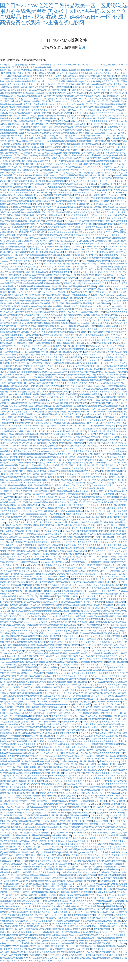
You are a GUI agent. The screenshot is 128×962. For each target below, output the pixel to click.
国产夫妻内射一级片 (72, 263)
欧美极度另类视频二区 (72, 107)
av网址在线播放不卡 (24, 756)
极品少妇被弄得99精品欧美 (29, 693)
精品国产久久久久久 (81, 218)
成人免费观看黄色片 (24, 679)
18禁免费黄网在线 (96, 187)
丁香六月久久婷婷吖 (61, 192)
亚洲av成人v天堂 (56, 215)
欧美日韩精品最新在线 (13, 528)
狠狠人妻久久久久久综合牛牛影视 (99, 741)
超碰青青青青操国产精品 (41, 255)
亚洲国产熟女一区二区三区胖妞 (29, 374)
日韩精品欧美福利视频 (84, 161)
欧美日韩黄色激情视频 (18, 246)
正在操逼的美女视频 (66, 892)
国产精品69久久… (96, 935)
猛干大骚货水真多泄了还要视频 (19, 414)
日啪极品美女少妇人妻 (110, 790)
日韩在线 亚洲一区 (86, 278)
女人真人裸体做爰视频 (44, 414)
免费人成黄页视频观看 (42, 204)
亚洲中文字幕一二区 (9, 380)
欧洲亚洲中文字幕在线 (46, 898)
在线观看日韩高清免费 (47, 190)
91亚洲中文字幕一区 (97, 491)
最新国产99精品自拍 (30, 562)
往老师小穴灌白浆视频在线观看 (54, 70)
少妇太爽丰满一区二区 (107, 184)
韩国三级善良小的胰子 (100, 158)
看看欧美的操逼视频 (81, 87)
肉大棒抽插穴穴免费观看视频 (26, 437)
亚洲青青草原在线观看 (52, 335)
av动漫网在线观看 (104, 901)
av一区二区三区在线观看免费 (66, 727)
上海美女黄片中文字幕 (65, 366)
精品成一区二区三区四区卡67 (55, 372)
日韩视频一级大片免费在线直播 (80, 519)
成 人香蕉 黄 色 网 (112, 809)
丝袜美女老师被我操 (79, 403)
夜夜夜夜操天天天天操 (77, 187)
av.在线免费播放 (62, 98)
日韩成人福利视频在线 (72, 335)
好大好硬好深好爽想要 (21, 81)
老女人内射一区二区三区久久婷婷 (55, 562)
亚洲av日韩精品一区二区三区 (18, 574)
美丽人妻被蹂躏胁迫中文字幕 (13, 477)
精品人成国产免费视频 (58, 78)
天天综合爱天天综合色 (54, 858)
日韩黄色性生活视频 (65, 73)
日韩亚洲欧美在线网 (51, 687)
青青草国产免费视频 (47, 326)
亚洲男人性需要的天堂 (90, 886)
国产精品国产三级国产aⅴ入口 (106, 380)
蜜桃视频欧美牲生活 (9, 804)
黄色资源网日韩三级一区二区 (87, 369)
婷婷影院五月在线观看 (36, 738)
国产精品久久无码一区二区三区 (33, 801)
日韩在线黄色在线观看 (40, 201)
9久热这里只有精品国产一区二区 (87, 309)
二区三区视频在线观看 (48, 596)
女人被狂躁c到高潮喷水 (48, 155)
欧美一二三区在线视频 (83, 585)
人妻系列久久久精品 (87, 184)
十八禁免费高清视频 (43, 343)
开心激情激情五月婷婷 (111, 471)
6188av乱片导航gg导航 (15, 784)
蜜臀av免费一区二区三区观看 (92, 133)
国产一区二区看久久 (73, 298)
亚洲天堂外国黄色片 (55, 662)
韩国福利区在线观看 (43, 423)
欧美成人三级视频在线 (73, 605)
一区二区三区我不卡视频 (81, 821)
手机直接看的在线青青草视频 (22, 224)
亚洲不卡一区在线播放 (96, 468)
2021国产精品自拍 (45, 224)
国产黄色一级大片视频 (111, 300)
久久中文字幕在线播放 (42, 275)
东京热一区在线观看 (81, 113)
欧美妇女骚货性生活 (19, 172)
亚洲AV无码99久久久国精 (22, 633)
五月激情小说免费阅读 (31, 306)
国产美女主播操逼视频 (70, 437)
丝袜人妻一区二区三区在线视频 (106, 101)
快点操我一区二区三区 (76, 719)
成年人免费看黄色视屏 (96, 84)
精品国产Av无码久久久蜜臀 (56, 474)
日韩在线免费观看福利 (17, 485)
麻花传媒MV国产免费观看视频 (59, 551)
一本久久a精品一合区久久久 (89, 323)
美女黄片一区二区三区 (100, 838)
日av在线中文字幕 (91, 298)
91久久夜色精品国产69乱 (57, 389)
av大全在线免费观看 (65, 943)
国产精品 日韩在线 (11, 556)
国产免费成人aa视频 (16, 585)
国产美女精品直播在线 (112, 323)
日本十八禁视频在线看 (84, 818)
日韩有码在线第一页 (56, 116)
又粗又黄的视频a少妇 (112, 127)
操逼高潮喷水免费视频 (109, 673)
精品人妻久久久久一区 (21, 90)
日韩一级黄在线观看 (40, 218)
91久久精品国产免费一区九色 (19, 522)
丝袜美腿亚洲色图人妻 (71, 81)
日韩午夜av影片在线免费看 (19, 76)
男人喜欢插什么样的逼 (105, 892)
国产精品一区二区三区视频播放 (82, 110)
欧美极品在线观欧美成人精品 (13, 389)
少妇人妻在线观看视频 (10, 636)
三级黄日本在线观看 (30, 70)
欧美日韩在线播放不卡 (75, 955)
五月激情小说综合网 (99, 78)
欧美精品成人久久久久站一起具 (111, 440)
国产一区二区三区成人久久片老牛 (68, 352)
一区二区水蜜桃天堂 (65, 172)
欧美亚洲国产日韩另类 (69, 596)
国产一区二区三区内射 (52, 556)
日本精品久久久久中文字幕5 (50, 150)
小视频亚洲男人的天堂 (75, 662)
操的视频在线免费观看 (103, 866)
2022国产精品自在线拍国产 (112, 417)
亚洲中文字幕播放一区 (34, 101)
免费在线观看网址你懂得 (24, 645)
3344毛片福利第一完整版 (98, 155)
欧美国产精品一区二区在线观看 (88, 608)
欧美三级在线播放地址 (10, 127)
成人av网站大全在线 (43, 756)
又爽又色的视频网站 (103, 73)
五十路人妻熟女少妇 (20, 255)
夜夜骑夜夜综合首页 (33, 565)
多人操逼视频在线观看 (88, 542)
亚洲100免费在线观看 (46, 354)
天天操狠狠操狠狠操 (49, 804)
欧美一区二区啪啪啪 (32, 906)
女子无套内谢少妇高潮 (92, 357)
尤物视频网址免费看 (29, 460)
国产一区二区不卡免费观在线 (91, 480)
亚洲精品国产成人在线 (34, 929)
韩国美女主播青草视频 (88, 664)
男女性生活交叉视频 (53, 724)
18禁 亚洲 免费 (59, 423)
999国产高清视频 (93, 238)
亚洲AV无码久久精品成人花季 (32, 909)
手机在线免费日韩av (14, 221)
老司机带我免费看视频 (111, 144)
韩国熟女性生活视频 (100, 389)
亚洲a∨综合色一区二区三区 (74, 93)
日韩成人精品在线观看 (19, 576)
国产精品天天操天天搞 (79, 78)
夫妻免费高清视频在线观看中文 (100, 147)
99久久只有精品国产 (100, 747)
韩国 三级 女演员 (88, 596)
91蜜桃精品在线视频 (105, 278)
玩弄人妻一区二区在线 (52, 329)
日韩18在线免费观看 (35, 357)
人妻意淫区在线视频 (28, 881)
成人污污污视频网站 (102, 821)
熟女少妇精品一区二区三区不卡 (61, 465)
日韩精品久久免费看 (78, 801)
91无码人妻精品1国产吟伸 (83, 829)
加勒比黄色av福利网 (37, 642)
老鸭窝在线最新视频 (114, 172)
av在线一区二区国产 (99, 409)
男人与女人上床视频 (66, 326)
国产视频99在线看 (91, 107)
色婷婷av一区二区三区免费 (12, 110)
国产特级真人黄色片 (62, 679)
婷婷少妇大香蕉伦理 (16, 309)
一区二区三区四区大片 (88, 761)
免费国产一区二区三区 (106, 756)
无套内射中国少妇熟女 (100, 539)
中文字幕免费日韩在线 (44, 340)
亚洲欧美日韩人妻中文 (46, 175)
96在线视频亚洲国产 (80, 235)
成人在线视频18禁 (19, 227)
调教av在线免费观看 (114, 70)
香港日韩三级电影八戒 (62, 884)
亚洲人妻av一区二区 (115, 480)
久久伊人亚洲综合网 (85, 241)
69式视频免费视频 (11, 460)
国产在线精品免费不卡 (60, 243)
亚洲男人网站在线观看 (27, 667)
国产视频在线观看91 (24, 340)
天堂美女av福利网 (115, 420)
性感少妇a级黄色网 (52, 548)
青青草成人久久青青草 (22, 425)
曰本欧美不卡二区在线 (51, 107)
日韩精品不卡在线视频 (67, 494)
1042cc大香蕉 (36, 858)
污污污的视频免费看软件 (90, 394)
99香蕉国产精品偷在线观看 (26, 417)
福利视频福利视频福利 (48, 118)
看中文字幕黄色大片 (45, 170)
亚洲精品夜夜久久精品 (89, 141)
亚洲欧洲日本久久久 (104, 463)
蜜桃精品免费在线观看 (39, 235)
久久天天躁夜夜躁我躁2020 (23, 798)
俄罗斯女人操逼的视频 (99, 383)
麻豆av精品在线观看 (55, 357)
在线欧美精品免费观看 (100, 627)
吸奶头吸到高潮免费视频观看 (107, 585)
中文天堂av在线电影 (18, 448)
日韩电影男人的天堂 (66, 440)
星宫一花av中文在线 (106, 110)
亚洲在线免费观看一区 (96, 662)
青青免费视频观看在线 (79, 627)
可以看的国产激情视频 (53, 209)
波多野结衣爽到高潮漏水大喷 (87, 340)
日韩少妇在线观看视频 (106, 397)
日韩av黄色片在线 (61, 121)
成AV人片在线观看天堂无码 (101, 682)
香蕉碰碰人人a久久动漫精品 (58, 673)
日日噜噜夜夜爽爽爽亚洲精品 (70, 511)
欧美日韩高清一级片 (89, 878)
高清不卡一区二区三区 (58, 84)
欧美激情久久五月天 (52, 482)
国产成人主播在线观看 (95, 514)
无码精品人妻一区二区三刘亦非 (98, 175)
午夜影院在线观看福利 (108, 659)
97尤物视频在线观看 (70, 525)
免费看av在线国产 (112, 653)
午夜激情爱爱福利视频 (60, 787)
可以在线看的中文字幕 (37, 477)
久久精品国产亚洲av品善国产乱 (21, 608)
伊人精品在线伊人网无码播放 (114, 886)
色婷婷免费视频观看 (93, 619)
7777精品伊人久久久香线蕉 (57, 454)
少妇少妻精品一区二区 (74, 252)
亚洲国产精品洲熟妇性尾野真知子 (87, 864)
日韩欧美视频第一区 (92, 676)
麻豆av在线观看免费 (25, 497)
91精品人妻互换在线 (80, 212)
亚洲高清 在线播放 (8, 266)
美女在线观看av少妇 (117, 266)
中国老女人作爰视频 (37, 116)
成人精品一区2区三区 (79, 409)
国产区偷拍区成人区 (101, 272)
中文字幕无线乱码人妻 (46, 730)
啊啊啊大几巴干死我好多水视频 (80, 650)
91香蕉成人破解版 (38, 400)
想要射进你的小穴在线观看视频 (113, 542)
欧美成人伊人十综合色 (100, 391)
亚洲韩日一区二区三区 (67, 730)
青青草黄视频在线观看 (33, 283)
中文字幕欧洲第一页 (97, 138)
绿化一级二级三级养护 (35, 124)
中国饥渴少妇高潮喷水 (78, 588)
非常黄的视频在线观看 (27, 130)
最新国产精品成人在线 (50, 525)
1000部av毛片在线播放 (94, 153)
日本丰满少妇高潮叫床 (23, 568)
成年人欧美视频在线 (101, 303)
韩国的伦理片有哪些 (109, 141)
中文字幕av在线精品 (60, 320)
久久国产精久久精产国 (100, 611)
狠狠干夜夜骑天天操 (91, 804)
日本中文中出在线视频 (99, 403)
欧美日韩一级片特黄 (22, 369)
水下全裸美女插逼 (82, 195)
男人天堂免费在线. (111, 96)
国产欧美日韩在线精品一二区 (80, 411)
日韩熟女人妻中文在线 (36, 309)
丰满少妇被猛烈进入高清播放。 (74, 505)
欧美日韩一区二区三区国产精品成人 (75, 457)
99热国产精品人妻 (41, 425)
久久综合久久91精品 (92, 414)
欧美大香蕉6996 (55, 448)
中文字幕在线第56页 (9, 591)
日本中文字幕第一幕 (18, 116)
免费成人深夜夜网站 (35, 161)
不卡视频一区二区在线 (104, 778)
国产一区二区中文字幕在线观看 (73, 138)
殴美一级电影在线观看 (34, 903)
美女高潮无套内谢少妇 (69, 667)
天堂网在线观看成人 (107, 849)
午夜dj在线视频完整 (31, 827)
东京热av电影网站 (82, 258)
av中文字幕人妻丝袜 (49, 761)
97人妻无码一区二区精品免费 (68, 497)
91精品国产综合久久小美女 (53, 238)
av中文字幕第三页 (46, 269)
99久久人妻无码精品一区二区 (57, 829)
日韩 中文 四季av (55, 477)
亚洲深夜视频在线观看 (78, 332)
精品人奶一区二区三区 (106, 812)
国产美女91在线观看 (81, 485)
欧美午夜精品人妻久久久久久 (114, 369)
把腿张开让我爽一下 (78, 889)
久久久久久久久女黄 (99, 235)
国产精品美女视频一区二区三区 (69, 269)
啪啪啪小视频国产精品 (100, 221)
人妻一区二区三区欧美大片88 (46, 431)
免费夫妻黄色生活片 (68, 733)
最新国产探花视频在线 (83, 699)
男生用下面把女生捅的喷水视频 (59, 161)
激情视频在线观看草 (36, 750)
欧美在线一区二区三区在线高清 (29, 653)
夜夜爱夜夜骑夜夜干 (77, 420)
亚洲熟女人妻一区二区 (50, 127)
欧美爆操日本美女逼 (65, 354)
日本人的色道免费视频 (48, 667)
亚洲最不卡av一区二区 (96, 215)
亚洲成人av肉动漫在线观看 (48, 337)
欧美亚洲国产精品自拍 (74, 448)
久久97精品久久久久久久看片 (113, 664)
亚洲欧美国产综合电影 (112, 545)
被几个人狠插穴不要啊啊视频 (69, 684)
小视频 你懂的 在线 (111, 477)
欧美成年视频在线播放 (60, 218)
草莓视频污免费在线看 (64, 756)
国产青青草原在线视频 (48, 457)
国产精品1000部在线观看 (115, 232)
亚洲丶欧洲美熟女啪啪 (36, 707)
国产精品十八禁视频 (94, 269)
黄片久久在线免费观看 (23, 647)
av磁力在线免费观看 (107, 775)
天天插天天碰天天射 (87, 844)
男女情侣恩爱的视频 (34, 289)
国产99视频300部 (115, 468)
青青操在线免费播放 (59, 420)
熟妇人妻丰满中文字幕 (72, 741)
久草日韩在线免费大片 (15, 178)
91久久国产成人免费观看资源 (24, 118)
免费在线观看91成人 (53, 263)
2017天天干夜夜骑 (29, 622)
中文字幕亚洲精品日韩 (34, 650)
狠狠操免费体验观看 (83, 73)
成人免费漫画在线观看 (36, 682)
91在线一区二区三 (88, 534)
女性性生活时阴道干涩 (106, 224)
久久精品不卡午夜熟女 (101, 218)
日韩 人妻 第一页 (80, 835)
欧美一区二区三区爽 (97, 124)
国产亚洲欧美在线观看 (116, 246)
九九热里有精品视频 (20, 858)
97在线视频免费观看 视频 (35, 627)
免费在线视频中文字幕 (15, 93)
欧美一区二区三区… (41, 349)
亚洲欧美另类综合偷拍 (36, 585)
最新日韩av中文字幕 (114, 335)
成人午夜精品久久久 (26, 170)
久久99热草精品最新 (9, 664)
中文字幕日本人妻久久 (13, 613)
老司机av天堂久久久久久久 (32, 158)
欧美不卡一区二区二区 (106, 940)
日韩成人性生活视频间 (21, 611)
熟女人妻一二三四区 (43, 121)
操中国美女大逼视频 (111, 437)
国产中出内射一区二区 (19, 701)
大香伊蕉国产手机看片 (89, 76)
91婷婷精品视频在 (21, 187)
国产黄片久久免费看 (91, 471)
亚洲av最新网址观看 (97, 377)
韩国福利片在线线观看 (117, 263)
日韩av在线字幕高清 (53, 283)
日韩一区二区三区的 (62, 280)
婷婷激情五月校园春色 (81, 807)
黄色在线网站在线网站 (112, 428)
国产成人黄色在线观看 (94, 508)
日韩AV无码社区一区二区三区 (56, 821)
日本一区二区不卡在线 (94, 246)
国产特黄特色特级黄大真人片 (85, 673)
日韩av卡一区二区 (94, 423)
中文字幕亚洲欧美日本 (95, 593)
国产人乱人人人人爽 (69, 946)
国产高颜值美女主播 (81, 562)
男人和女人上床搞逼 (82, 101)
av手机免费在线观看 (24, 923)
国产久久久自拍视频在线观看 (64, 770)
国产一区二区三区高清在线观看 (56, 212)
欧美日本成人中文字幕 (72, 337)
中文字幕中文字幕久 (37, 227)
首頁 (82, 47)
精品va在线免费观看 (106, 938)
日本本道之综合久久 (12, 670)
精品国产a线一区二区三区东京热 (110, 932)
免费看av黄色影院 (74, 781)
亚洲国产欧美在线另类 (27, 579)
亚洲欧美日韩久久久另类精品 (113, 107)
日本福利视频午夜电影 (44, 286)
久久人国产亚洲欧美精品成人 (41, 377)
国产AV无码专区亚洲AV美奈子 (88, 96)
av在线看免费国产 (57, 517)
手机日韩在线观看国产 (117, 138)
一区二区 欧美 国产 (55, 514)
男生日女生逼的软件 (33, 696)
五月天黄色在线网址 (108, 494)
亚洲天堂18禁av (117, 93)
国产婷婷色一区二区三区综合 (62, 241)
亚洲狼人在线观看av (47, 579)
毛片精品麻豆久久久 (20, 317)
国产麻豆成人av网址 (56, 707)
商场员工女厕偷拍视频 (61, 201)
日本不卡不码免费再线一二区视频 (24, 107)
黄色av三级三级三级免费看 (63, 923)
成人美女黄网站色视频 (82, 306)
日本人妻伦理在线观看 (56, 443)
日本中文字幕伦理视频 (100, 98)
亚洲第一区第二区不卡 (29, 804)
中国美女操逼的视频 (34, 135)
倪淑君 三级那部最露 (20, 78)
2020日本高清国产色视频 (41, 164)
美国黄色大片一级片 (112, 565)
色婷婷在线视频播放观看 (28, 559)
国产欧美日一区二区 (9, 198)
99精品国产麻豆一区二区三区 (101, 372)
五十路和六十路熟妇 (12, 215)
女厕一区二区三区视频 (34, 221)
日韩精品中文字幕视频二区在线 (56, 306)
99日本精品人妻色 (88, 130)
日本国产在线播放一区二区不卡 (112, 923)
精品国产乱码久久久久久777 (110, 286)
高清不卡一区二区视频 (19, 502)
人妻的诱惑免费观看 (99, 212)
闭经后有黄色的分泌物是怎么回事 (22, 790)
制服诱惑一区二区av (69, 852)
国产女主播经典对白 (30, 409)
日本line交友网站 (80, 491)
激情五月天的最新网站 (55, 719)
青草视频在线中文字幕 (73, 556)
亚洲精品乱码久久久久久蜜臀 (103, 445)
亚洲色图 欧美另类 (80, 611)
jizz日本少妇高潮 (63, 824)
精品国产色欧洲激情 (115, 514)
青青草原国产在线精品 (42, 300)
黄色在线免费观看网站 (116, 153)
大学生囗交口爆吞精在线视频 (70, 175)
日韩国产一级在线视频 (72, 724)
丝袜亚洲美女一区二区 (10, 70)
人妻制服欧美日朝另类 (70, 249)
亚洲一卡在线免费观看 (13, 719)
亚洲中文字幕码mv (46, 96)
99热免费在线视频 (80, 158)
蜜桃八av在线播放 (50, 480)
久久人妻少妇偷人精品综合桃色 (23, 150)
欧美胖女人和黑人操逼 (107, 326)
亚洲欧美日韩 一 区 (71, 283)
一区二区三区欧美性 (80, 454)
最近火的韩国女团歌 (66, 579)
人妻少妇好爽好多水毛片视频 (71, 793)
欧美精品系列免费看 (24, 286)
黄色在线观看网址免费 (19, 434)
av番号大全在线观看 (14, 531)
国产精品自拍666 (14, 315)
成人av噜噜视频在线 (75, 517)
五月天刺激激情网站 (73, 315)
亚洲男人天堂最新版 (89, 727)
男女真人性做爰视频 (64, 608)
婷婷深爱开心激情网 (100, 562)
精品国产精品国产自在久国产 (30, 445)
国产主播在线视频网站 (44, 312)
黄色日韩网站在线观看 (87, 406)
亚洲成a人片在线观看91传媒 (27, 747)
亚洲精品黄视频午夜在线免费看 (78, 929)
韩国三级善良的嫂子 (14, 101)
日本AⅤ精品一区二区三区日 (85, 716)
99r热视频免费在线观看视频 (12, 721)
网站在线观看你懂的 (87, 286)
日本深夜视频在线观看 (48, 130)
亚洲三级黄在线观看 (76, 423)
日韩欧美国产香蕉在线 (17, 181)
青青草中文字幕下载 (75, 116)
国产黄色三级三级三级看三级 (38, 727)
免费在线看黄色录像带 (93, 633)
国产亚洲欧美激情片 (94, 921)
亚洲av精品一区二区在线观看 (41, 488)
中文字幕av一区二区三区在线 (55, 812)
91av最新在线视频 (53, 534)
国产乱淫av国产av (53, 93)
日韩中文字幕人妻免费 (44, 98)
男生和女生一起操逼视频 (18, 232)
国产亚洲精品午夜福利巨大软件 (38, 104)
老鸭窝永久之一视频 (95, 312)
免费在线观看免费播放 (61, 272)
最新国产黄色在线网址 (96, 227)
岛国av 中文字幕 (114, 84)
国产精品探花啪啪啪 (14, 298)
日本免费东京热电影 (38, 630)
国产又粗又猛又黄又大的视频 (82, 425)
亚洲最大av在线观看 (36, 389)
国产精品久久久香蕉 (111, 676)
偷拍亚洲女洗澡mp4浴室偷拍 (112, 613)
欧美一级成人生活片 (14, 952)
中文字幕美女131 (117, 847)
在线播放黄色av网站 (117, 124)
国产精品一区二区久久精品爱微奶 (92, 266)
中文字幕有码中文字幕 (23, 343)
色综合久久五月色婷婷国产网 (86, 488)
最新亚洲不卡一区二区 (96, 135)
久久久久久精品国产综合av (96, 847)
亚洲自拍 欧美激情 (57, 502)
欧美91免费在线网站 (67, 798)
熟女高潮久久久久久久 (49, 417)
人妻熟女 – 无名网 (101, 207)
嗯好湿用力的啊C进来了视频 (66, 300)
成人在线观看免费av (110, 255)
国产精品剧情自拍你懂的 (47, 938)
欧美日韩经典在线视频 (32, 866)
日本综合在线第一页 (73, 150)
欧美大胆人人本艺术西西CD (59, 309)
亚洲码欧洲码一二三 (14, 153)
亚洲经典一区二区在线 (37, 84)
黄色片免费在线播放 (66, 952)
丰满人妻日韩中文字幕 (67, 460)
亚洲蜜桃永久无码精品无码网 (111, 130)
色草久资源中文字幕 (105, 500)
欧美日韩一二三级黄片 (27, 619)
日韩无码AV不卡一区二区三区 (40, 753)
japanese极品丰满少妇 (90, 852)
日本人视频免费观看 (79, 710)
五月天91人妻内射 (51, 696)
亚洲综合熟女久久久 (107, 898)
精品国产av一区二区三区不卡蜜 (69, 508)
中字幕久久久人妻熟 (118, 690)
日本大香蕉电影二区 (54, 221)
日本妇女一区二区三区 (27, 596)
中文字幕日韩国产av (47, 511)
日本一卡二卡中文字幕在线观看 (94, 667)
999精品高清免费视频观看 (36, 542)
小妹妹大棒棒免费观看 (56, 650)
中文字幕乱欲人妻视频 (74, 773)
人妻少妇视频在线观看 (65, 753)
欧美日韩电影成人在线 (80, 320)
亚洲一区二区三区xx (107, 795)
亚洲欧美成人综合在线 (33, 829)
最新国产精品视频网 (52, 625)
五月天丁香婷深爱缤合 (15, 932)
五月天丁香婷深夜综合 (89, 571)
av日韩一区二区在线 (100, 295)
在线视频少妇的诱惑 (57, 758)
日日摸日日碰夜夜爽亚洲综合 (58, 178)
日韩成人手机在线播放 (10, 372)
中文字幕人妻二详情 (69, 664)
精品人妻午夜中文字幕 (40, 576)
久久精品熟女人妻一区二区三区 (60, 713)
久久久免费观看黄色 (47, 849)
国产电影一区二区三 (82, 289)
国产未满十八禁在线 (28, 616)
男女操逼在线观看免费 (63, 343)
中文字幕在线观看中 (39, 502)
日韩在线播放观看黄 (70, 144)
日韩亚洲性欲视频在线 (86, 317)
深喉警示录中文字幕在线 (90, 190)
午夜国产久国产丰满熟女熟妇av (29, 554)
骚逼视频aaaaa (16, 713)
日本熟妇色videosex (109, 591)
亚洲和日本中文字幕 (89, 645)
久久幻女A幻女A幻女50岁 (113, 164)
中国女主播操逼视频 (61, 528)
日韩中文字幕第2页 (74, 246)
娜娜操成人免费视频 (32, 795)
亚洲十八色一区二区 (116, 750)
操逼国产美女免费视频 (108, 406)
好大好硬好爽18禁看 (36, 784)
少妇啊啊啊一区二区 (112, 619)
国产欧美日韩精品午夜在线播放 (81, 229)
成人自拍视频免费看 (27, 266)
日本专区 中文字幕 (117, 195)
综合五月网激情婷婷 (19, 192)
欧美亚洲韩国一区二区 (15, 514)
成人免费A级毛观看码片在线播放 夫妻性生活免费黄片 (48, 818)
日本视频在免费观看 (22, 397)
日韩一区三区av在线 (105, 696)
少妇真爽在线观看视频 (55, 246)
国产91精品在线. (36, 246)
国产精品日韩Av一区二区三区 (20, 824)
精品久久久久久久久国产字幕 (113, 488)
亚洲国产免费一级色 (113, 337)
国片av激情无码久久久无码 (99, 738)
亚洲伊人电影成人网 (22, 87)
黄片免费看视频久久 (28, 545)
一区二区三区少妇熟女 (61, 113)
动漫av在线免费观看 (74, 514)
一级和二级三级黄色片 (81, 582)
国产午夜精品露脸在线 (69, 130)
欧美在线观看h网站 (85, 275)
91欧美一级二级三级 (79, 391)
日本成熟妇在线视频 (9, 926)
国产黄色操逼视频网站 (104, 616)
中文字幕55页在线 (100, 195)
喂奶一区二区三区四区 (29, 591)
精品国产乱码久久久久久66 (104, 113)
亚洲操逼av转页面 (30, 670)
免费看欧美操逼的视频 (56, 519)
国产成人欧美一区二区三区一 (35, 215)
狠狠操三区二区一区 (28, 457)
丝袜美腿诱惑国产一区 (30, 946)
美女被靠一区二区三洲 (75, 135)
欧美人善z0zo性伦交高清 (49, 676)
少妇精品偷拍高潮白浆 (116, 935)
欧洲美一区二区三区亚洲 (104, 192)
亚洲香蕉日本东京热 (111, 190)
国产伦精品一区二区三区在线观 (102, 431)
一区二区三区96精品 (55, 841)
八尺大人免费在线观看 (53, 315)
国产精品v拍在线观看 (51, 295)
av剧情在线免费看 (34, 209)
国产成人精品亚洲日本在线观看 (14, 141)
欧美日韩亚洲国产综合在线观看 (87, 164)
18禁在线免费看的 (94, 565)
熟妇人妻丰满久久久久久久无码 (46, 81)
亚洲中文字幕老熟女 (112, 283)
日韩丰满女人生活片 (57, 229)
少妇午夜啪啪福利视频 (46, 440)
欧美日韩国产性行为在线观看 (83, 775)
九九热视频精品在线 (56, 346)
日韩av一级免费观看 (12, 386)
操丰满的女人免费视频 (29, 167)
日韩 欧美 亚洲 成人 (79, 559)
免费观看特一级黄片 (35, 178)
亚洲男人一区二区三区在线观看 (14, 229)
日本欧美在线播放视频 (80, 90)
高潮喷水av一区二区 (60, 576)
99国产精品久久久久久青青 (19, 204)
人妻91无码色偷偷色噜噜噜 (42, 317)
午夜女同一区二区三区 (76, 346)
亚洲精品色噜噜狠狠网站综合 (64, 184)
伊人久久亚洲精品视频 (90, 869)
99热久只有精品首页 (9, 639)
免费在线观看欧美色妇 (15, 465)
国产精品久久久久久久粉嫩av (76, 647)
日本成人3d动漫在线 (65, 463)
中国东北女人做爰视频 (19, 113)
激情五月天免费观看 (65, 96)
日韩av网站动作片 (50, 795)
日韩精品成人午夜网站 (93, 337)
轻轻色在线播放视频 (45, 608)
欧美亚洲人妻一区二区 (18, 243)
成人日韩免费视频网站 (88, 733)
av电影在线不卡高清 (14, 454)
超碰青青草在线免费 (45, 497)
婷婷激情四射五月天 (47, 619)
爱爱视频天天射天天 (55, 784)
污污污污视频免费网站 (31, 372)
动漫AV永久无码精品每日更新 (46, 261)
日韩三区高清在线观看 (38, 485)
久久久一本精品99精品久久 (108, 170)
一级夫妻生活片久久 (52, 531)
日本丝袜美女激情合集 (82, 280)
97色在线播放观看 (119, 588)
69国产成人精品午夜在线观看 (64, 844)
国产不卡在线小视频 (88, 659)
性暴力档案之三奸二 (81, 349)
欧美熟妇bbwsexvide (85, 696)
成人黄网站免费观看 (53, 445)
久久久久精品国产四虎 (72, 676)
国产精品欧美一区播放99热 (50, 545)
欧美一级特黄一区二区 (19, 878)
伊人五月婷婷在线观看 (44, 568)
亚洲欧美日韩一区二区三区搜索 (111, 596)
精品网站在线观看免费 (44, 323)
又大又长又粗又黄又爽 (56, 124)
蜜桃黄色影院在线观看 (17, 488)
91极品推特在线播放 (38, 448)
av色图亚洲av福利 (55, 642)
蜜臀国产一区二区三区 (19, 537)
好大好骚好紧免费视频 (96, 955)
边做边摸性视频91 (42, 884)
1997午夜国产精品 (107, 434)
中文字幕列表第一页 (9, 545)
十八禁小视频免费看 (22, 300)
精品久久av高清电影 (85, 932)
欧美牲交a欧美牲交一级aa (30, 724)
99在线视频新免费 (21, 360)
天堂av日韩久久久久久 (84, 170)
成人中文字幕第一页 (44, 915)
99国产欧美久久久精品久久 (101, 551)
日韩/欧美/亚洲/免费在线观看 (86, 832)
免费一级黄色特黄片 (81, 747)
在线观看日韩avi (109, 81)
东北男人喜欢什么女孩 (47, 266)
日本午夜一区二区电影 (96, 750)
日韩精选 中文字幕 (112, 309)
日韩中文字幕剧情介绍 (29, 471)
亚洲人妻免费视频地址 (108, 317)
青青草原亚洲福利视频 (38, 468)
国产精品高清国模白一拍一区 (18, 352)
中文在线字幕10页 (113, 895)
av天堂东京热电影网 (91, 81)
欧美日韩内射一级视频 (49, 790)
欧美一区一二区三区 (80, 98)
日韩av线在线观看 (84, 670)
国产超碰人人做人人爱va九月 (16, 218)
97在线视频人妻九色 (111, 394)
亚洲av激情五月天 (93, 116)
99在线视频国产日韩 (30, 636)
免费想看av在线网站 (60, 90)
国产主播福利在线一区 (45, 406)
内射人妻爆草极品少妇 (40, 184)
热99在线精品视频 (66, 198)
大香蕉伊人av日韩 (19, 588)
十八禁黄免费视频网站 (29, 380)
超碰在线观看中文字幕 (70, 261)
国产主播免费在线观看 (38, 403)
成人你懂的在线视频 (49, 167)
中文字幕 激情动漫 (73, 357)
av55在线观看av (81, 551)
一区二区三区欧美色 (33, 531)
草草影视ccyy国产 (108, 76)
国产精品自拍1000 (70, 531)
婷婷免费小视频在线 (30, 303)
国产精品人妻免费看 (82, 704)
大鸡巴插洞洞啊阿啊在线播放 (20, 778)
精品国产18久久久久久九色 (90, 167)
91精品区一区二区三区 (86, 952)
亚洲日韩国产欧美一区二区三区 (100, 181)
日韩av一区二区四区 (37, 181)
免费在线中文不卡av (31, 249)
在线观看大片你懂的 (50, 249)
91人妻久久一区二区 (12, 263)
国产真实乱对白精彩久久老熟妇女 (44, 690)
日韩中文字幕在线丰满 (102, 485)
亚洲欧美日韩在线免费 (31, 556)
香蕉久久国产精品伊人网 (65, 275)
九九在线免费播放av (33, 613)
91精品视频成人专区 (74, 784)
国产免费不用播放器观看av (38, 272)
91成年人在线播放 (27, 198)
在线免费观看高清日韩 (91, 428)
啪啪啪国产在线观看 (16, 357)
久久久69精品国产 (36, 673)
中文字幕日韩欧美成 (62, 87)
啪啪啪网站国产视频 (47, 881)
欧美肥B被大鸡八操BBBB (86, 434)
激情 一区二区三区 (118, 747)
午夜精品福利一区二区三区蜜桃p (35, 491)
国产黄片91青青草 (63, 377)
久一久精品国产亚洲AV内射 (76, 221)
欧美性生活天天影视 (75, 238)
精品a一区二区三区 (92, 556)
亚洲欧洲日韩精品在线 (115, 602)
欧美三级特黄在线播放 (13, 696)
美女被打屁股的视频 (12, 844)
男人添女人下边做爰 (111, 340)
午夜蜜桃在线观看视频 (31, 212)
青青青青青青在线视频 (36, 514)
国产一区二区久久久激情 (40, 141)
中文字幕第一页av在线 (80, 389)
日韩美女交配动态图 (97, 292)
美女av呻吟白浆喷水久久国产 (77, 209)
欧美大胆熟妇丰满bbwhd (60, 485)
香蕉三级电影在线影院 (72, 591)
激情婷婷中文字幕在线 (72, 809)
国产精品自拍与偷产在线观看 (18, 275)
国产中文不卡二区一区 (97, 841)
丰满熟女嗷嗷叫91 (21, 716)
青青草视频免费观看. (98, 835)
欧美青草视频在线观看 (82, 192)
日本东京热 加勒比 (15, 135)
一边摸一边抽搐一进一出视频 (35, 767)
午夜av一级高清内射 (79, 121)
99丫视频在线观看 (33, 295)
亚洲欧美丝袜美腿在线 (93, 781)
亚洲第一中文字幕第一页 (37, 918)
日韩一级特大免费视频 (98, 93)
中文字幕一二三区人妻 (114, 167)
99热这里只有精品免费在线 (48, 539)
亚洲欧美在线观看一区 (66, 406)
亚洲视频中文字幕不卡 (17, 377)
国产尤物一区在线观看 (78, 622)
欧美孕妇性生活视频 (78, 70)
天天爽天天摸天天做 (28, 511)
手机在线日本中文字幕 (34, 713)
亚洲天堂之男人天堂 (31, 238)
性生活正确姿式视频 (117, 636)
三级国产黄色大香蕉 (83, 207)
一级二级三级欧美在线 (104, 699)
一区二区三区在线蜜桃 (90, 144)
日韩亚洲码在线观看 (89, 329)
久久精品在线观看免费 (77, 292)
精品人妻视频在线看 (56, 181)
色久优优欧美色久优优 (42, 76)
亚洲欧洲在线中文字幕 (71, 721)
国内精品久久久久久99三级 (36, 775)
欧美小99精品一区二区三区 (84, 104)
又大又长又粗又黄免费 (42, 87)
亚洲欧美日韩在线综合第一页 (59, 101)
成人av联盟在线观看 (22, 195)
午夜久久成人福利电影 (92, 522)
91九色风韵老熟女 (38, 232)
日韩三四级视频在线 (106, 534)
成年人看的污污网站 (62, 104)
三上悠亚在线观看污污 (63, 369)
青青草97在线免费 (41, 451)
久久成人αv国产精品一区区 (21, 406)
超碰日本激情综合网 (76, 443)
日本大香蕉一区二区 (113, 357)
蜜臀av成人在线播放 (24, 884)
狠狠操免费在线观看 (16, 738)
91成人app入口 (41, 241)
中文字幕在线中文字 (12, 238)
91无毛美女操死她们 (63, 915)
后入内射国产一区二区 (100, 647)
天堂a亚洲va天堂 (118, 303)
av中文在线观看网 (84, 366)
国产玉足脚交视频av (33, 315)
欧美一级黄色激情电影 (36, 465)
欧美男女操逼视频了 (58, 110)
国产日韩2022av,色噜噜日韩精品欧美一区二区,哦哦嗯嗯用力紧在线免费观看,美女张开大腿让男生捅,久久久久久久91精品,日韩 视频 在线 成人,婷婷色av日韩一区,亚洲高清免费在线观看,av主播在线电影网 (64, 14)
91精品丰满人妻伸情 (64, 170)
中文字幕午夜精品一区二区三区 (29, 474)
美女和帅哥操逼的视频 (29, 133)
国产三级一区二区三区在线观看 (52, 292)
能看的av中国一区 (118, 474)
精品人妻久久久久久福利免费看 (88, 232)
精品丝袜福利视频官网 (61, 835)
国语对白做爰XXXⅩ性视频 (51, 921)
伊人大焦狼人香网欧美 (46, 198)
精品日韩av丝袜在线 (117, 719)
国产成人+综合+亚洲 (71, 613)
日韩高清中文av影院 (97, 420)
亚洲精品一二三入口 (105, 204)
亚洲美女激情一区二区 (53, 886)
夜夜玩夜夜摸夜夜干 (20, 400)
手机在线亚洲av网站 (41, 835)
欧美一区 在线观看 (53, 153)
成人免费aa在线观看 (75, 707)
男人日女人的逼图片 (112, 414)
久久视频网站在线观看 (92, 497)
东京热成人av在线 (71, 534)
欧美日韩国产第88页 (26, 337)
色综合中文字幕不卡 (81, 201)
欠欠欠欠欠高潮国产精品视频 (85, 824)
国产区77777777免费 (58, 468)
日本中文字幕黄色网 (99, 121)
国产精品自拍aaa (116, 121)
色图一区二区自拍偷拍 (106, 425)
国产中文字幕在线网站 (117, 227)
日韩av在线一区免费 (67, 266)
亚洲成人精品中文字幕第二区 (18, 349)
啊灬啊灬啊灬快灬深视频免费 (97, 150)
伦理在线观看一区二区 (71, 127)
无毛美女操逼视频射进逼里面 (88, 713)
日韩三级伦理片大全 (9, 138)
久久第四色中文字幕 (20, 363)
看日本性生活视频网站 (103, 366)
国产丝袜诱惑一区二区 (54, 135)
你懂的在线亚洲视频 (112, 724)
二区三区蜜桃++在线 (93, 724)
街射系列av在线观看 (9, 443)
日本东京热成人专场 (103, 411)
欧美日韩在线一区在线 (76, 147)
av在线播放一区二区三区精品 (53, 815)
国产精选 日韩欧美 (46, 616)
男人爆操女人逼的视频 (40, 113)
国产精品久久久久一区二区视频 (106, 918)
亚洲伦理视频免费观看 (65, 323)
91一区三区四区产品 (85, 753)
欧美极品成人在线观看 (50, 133)
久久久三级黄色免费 (73, 477)
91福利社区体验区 (46, 684)
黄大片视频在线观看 (16, 682)
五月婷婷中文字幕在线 (92, 283)
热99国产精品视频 (15, 295)
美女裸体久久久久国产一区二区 (44, 878)
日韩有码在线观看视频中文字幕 (75, 539)
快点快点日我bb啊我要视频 (78, 918)
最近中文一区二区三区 (50, 144)
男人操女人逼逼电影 (92, 545)
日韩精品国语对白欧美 (112, 556)
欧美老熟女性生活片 (87, 938)
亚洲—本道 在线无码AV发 (112, 852)
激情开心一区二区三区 (54, 374)
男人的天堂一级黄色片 (13, 534)
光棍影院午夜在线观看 (86, 440)
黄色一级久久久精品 (28, 292)
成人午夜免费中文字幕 (70, 417)
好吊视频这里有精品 (51, 906)
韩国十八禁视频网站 (95, 443)
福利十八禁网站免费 (45, 207)
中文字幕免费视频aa (72, 827)
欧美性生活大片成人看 (28, 852)
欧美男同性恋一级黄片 (40, 716)
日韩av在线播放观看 (68, 602)
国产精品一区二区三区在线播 (107, 758)
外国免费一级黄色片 (23, 261)
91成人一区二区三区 (26, 73)
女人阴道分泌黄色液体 (32, 625)
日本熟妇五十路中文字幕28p (73, 155)
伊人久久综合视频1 (61, 574)
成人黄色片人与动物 (115, 443)
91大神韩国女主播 (55, 909)
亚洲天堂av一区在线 (46, 463)
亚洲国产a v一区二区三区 (40, 192)
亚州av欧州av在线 (39, 411)
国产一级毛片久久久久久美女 (34, 807)
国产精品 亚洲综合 (69, 133)
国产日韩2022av (10, 292)
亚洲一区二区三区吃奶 (78, 682)
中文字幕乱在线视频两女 (16, 642)
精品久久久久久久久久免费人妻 (113, 329)
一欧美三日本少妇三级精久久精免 (80, 940)
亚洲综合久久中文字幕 (60, 958)
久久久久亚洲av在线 (14, 627)
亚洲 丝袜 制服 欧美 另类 (65, 204)
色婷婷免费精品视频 (54, 929)
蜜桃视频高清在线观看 (41, 571)
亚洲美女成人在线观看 (94, 352)
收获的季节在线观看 (104, 161)
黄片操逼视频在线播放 (87, 118)
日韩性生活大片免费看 (35, 662)
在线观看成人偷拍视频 (25, 440)
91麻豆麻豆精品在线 (57, 187)
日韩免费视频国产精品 (63, 195)
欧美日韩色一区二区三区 (30, 605)
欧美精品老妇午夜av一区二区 (43, 278)
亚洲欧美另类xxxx (39, 78)
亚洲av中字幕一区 (8, 155)
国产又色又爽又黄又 (50, 437)
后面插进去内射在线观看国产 (112, 878)
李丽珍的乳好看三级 (28, 138)
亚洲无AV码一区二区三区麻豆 (73, 431)
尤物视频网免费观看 (38, 229)
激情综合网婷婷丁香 (74, 642)
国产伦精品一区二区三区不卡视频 (55, 303)
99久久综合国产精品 (62, 778)
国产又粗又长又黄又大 (117, 135)
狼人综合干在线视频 (35, 93)
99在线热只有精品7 (104, 198)
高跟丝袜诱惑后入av (22, 733)
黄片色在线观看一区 (41, 90)
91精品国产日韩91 (23, 431)
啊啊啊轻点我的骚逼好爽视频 (65, 141)
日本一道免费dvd (70, 329)
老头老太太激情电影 (74, 554)
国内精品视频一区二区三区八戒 (106, 87)
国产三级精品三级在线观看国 (65, 394)
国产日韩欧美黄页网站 (17, 403)
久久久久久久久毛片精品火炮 (20, 943)
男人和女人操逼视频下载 (37, 110)
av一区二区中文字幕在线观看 (68, 568)
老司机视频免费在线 (30, 127)
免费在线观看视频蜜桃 (10, 332)
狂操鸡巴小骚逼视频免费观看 (13, 750)
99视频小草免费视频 (101, 258)
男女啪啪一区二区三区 (50, 636)
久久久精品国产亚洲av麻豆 (60, 585)
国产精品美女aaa (26, 207)
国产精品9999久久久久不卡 (54, 383)
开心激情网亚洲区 (77, 84)
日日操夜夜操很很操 (12, 949)
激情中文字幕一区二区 (85, 224)
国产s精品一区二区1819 (94, 386)
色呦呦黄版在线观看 (57, 411)
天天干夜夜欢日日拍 (14, 335)
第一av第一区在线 (76, 912)
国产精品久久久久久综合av (84, 243)
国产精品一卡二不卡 (65, 258)
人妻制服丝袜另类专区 (53, 252)
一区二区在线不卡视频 (40, 363)
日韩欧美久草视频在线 (23, 500)
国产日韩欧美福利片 (85, 463)
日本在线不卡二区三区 (81, 599)
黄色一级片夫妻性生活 (102, 90)
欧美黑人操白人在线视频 (66, 286)
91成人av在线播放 (110, 116)
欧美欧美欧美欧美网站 (34, 454)
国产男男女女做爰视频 (64, 224)
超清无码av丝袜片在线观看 (67, 645)
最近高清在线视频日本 (15, 161)
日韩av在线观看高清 (14, 391)
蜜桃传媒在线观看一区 (10, 505)
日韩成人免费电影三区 (32, 386)
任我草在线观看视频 (89, 531)
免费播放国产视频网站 (81, 303)
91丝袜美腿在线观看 (42, 394)
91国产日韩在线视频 (16, 519)
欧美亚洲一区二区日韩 (86, 354)
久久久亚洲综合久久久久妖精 (61, 232)
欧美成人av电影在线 (75, 181)
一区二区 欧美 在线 (107, 574)
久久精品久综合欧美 (102, 306)
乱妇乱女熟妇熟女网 (26, 175)
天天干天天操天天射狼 (73, 153)
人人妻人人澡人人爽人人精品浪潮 (18, 241)
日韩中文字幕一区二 (14, 929)
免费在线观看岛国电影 (52, 693)
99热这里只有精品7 (101, 704)
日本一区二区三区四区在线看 (94, 249)
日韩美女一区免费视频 (33, 704)
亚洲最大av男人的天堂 (77, 124)
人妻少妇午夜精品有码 (90, 300)
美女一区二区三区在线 (30, 428)
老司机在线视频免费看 (44, 258)
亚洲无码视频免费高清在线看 (18, 770)
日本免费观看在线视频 (94, 335)
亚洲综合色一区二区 (97, 801)
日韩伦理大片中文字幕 (34, 298)
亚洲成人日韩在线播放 (61, 349)
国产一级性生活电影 (17, 84)
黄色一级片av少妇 (100, 457)
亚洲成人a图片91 (100, 599)
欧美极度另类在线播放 (52, 605)
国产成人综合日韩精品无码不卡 (89, 172)
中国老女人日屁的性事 (42, 195)
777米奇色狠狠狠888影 (37, 517)
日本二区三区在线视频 (43, 397)
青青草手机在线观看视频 (18, 201)
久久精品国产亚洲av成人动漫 (76, 445)
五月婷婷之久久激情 (85, 579)
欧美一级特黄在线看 (39, 360)
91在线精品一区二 (68, 118)
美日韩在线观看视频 (97, 767)
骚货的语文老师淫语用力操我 (96, 315)
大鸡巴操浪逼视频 (42, 923)
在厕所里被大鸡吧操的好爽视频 (25, 144)
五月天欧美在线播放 (41, 770)
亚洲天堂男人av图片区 (10, 306)
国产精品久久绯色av (104, 241)
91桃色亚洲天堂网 (17, 736)
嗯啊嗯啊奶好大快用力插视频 (66, 255)
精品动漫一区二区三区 (102, 178)
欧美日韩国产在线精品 (27, 96)
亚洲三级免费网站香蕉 (90, 255)
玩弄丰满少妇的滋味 (45, 73)
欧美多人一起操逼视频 (117, 377)
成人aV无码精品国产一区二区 (68, 414)
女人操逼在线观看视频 (99, 332)
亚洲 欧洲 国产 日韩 (85, 204)
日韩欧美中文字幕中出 (57, 332)
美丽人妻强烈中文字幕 (54, 554)
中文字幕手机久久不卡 (10, 491)
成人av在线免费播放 (16, 821)
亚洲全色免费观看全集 (73, 653)
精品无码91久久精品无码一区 (42, 172)
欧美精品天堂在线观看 (101, 201)
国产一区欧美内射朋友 (27, 155)
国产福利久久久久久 (24, 98)
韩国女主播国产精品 (26, 354)
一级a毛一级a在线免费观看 (66, 76)
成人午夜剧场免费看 (9, 269)
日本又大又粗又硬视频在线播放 (21, 190)
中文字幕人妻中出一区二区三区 (62, 542)
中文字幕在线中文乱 (43, 679)
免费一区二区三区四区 (117, 662)
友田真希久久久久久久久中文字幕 (85, 576)
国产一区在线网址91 (68, 167)
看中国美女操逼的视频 (108, 118)
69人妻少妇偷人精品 (24, 258)
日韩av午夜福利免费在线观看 (58, 158)
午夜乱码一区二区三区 (25, 940)
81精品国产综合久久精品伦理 (30, 147)
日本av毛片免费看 (8, 667)
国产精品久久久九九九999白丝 (38, 528)
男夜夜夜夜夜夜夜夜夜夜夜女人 (58, 704)
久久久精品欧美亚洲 (57, 227)
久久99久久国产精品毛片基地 (18, 394)
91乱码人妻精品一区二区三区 (45, 659)
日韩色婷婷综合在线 (116, 454)
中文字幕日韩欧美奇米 (58, 801)
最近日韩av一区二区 (12, 252)
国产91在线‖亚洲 (96, 70)
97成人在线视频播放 (63, 207)
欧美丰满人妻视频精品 (40, 434)
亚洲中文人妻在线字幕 (92, 127)
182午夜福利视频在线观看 (110, 844)
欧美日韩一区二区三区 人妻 (33, 332)
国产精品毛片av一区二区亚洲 (105, 209)
